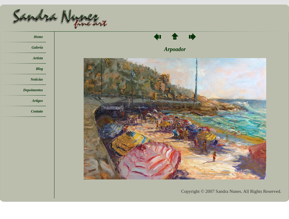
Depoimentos (33, 90)
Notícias (36, 79)
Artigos (37, 101)
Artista (38, 58)
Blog (39, 69)
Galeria (37, 47)
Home (38, 37)
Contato (37, 111)
